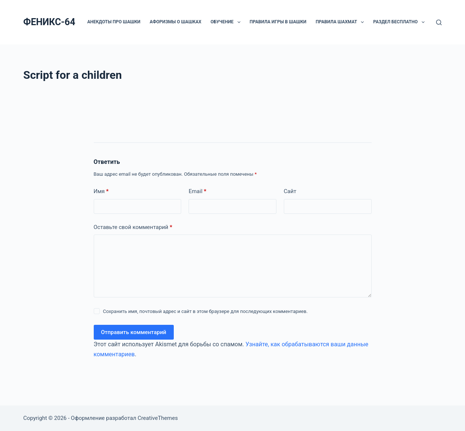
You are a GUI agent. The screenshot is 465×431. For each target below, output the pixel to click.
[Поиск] (439, 22)
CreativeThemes (157, 418)
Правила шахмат (341, 22)
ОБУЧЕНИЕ (226, 22)
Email (197, 191)
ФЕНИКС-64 (49, 22)
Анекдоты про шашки (113, 21)
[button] (239, 22)
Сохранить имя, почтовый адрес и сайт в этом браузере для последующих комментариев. (205, 311)
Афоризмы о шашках (175, 21)
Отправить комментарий (133, 332)
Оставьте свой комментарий (133, 227)
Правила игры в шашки (278, 21)
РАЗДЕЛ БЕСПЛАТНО (400, 22)
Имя (101, 191)
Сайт (290, 191)
